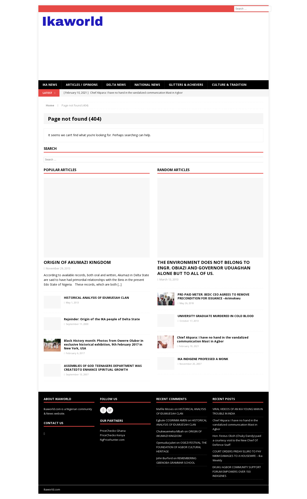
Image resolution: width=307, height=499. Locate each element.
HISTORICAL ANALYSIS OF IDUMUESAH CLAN (96, 298)
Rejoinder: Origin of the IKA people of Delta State (102, 319)
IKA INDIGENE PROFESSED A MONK (203, 359)
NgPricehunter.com (112, 440)
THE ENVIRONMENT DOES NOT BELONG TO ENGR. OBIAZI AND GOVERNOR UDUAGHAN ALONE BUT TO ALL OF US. (204, 267)
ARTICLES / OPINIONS (82, 85)
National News (147, 85)
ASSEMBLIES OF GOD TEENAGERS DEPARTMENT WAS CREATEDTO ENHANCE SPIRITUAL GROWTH (103, 368)
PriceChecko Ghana (113, 431)
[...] (120, 284)
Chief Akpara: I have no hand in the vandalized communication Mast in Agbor (212, 339)
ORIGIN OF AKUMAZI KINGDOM (77, 262)
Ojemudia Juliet (166, 443)
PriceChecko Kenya (112, 435)
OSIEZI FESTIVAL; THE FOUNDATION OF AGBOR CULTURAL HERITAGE (181, 447)
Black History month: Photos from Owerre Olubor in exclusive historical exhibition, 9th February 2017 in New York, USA (103, 344)
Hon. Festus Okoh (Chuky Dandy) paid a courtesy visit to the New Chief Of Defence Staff (237, 440)
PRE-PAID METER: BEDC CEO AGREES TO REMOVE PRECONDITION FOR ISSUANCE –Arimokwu (213, 296)
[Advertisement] (190, 46)
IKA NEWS (50, 85)
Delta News (116, 85)
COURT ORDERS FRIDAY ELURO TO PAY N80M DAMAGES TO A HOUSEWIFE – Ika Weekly (237, 455)
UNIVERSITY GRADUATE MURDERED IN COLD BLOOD (216, 316)
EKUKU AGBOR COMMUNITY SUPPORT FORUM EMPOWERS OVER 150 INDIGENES (237, 471)
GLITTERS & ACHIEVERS (186, 85)
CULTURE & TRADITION (229, 85)
